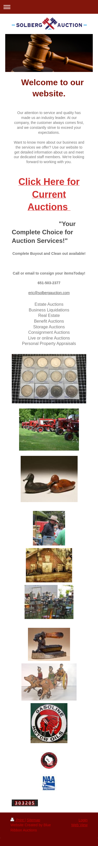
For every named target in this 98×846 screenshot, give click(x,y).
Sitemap (33, 820)
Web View (79, 825)
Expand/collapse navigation (49, 6)
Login (83, 820)
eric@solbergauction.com (49, 293)
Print (17, 820)
